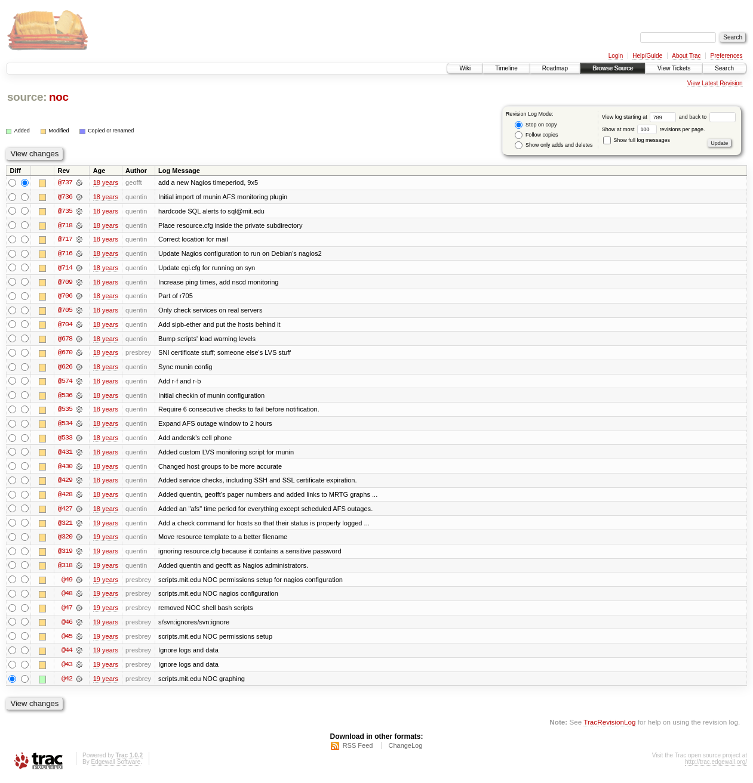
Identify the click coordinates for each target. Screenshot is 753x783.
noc (59, 97)
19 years (105, 526)
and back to (707, 117)
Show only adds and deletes (553, 145)
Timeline (506, 68)
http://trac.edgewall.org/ (716, 767)
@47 (67, 612)
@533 (65, 440)
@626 (65, 368)
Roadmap (555, 68)
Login (615, 55)
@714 (65, 268)
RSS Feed (358, 750)
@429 (65, 483)
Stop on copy (536, 125)
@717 (65, 240)
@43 (67, 669)
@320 (65, 540)
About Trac (686, 55)
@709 (65, 282)
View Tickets (673, 68)
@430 (65, 468)
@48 (67, 597)
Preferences (727, 55)
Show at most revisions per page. (653, 129)
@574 (65, 383)
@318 (65, 569)
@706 (65, 297)
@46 (67, 626)
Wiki (465, 68)
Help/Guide (647, 55)
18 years (105, 182)
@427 (65, 511)
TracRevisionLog (609, 727)
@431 (65, 454)
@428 (65, 497)
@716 (65, 254)
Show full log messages (636, 140)
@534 (65, 426)
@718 (65, 225)
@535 (65, 411)
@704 (65, 325)
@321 (65, 526)
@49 (67, 583)
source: (27, 97)
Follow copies (536, 135)
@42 (67, 683)
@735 (65, 211)
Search (724, 68)
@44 (67, 655)
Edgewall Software (115, 767)
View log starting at (640, 117)
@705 (65, 311)
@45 (67, 640)
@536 (65, 397)
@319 (65, 554)
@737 (65, 182)
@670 (65, 354)
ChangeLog (405, 750)
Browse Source (612, 68)
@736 (65, 197)
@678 (65, 340)
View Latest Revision (715, 83)
